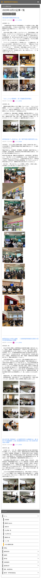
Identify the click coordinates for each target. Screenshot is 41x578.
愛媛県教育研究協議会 (11, 2)
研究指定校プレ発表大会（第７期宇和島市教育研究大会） (20, 139)
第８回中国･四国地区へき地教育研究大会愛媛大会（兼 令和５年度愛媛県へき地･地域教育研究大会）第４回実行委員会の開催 (20, 441)
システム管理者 (17, 20)
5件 (13, 14)
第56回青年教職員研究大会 (10, 18)
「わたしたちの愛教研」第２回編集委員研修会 (17, 98)
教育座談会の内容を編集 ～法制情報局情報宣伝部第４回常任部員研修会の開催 (20, 339)
